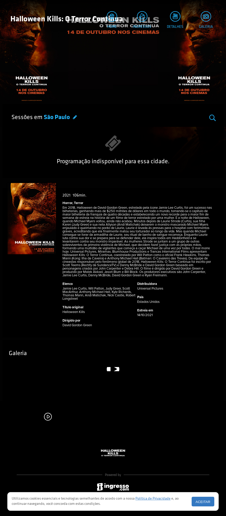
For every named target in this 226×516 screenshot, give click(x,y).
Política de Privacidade (153, 499)
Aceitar (203, 502)
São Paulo (57, 117)
